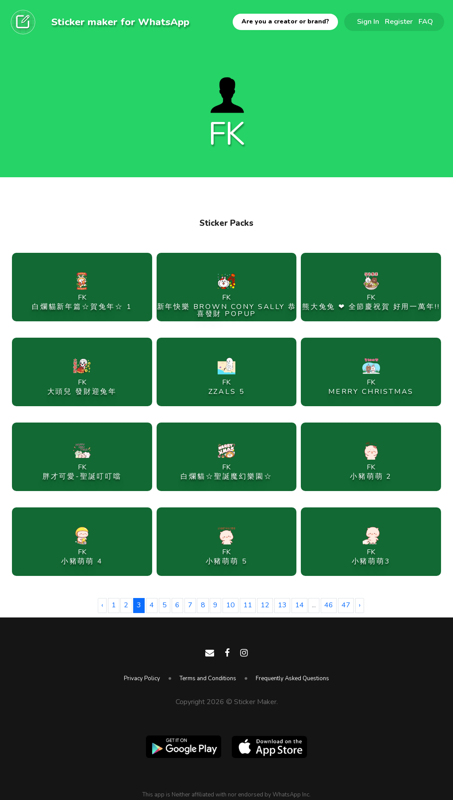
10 (230, 605)
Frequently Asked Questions (292, 678)
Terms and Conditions (208, 678)
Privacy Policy (142, 678)
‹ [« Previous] (102, 605)
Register (399, 21)
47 (346, 605)
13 (282, 605)
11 (247, 605)
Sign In (368, 21)
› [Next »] (360, 605)
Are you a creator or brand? (285, 21)
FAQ (425, 21)
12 (265, 605)
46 (328, 605)
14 (299, 605)
